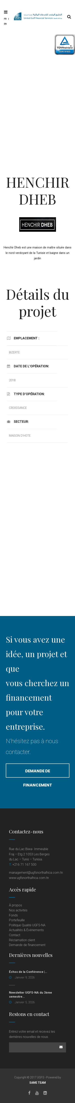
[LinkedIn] (45, 1093)
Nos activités (18, 910)
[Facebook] (29, 1093)
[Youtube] (37, 1093)
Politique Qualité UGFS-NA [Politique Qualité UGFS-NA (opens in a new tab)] (27, 925)
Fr (5, 19)
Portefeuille (17, 920)
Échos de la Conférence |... (28, 972)
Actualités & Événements (26, 930)
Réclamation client (22, 940)
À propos (15, 905)
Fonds (13, 915)
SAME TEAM (37, 1082)
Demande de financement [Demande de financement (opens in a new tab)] (27, 945)
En (5, 24)
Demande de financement (37, 773)
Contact (14, 935)
